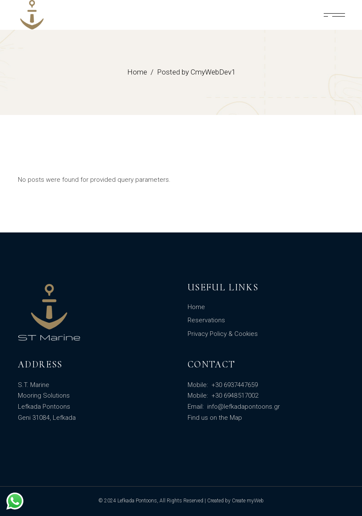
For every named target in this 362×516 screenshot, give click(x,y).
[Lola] (334, 15)
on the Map (226, 417)
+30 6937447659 (234, 385)
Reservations (206, 320)
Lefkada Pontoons (137, 501)
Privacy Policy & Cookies (223, 334)
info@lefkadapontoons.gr (242, 406)
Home (196, 307)
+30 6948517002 (234, 395)
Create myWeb (248, 501)
